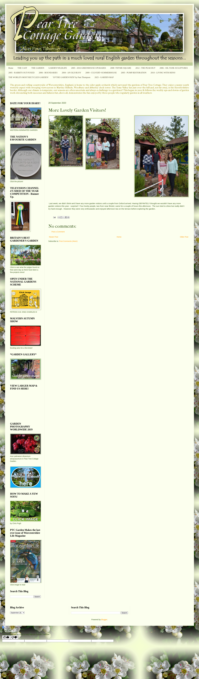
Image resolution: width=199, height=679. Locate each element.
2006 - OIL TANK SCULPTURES (174, 68)
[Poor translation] (14, 637)
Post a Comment (58, 232)
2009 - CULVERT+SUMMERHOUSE (101, 73)
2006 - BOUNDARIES (48, 73)
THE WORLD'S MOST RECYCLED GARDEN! (28, 77)
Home (10, 68)
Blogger (104, 620)
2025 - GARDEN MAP (104, 77)
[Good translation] (6, 637)
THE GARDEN (37, 68)
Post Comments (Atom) (68, 241)
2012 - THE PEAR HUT (145, 68)
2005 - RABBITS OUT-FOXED (21, 73)
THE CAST (22, 68)
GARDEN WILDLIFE (57, 68)
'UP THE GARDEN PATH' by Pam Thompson (71, 77)
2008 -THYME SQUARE (120, 68)
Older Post (184, 237)
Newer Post (53, 237)
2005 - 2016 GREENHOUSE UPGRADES (88, 68)
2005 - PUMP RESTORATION (133, 73)
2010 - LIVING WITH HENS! (163, 73)
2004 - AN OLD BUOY (71, 73)
